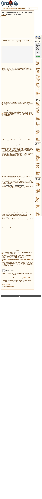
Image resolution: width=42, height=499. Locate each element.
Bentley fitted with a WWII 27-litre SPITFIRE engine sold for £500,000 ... (38, 112)
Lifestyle (15, 8)
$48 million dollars (30, 114)
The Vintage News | (9, 296)
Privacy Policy (17, 296)
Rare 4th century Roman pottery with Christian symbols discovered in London (38, 93)
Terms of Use (22, 296)
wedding (9, 111)
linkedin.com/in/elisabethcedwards (8, 286)
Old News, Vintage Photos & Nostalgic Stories (9, 6)
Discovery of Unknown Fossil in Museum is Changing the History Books (9, 291)
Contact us (23, 8)
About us (19, 8)
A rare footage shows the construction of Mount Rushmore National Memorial (38, 132)
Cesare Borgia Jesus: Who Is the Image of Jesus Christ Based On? (38, 87)
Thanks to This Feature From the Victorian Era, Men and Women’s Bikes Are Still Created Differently (38, 74)
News (4, 8)
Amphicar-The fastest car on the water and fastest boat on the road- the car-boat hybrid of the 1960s (38, 66)
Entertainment (11, 8)
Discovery (6, 8)
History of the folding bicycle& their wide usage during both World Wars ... (38, 162)
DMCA (13, 296)
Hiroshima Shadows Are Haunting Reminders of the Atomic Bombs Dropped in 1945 (38, 81)
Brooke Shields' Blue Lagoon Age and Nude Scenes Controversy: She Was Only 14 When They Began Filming (38, 205)
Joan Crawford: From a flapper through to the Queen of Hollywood (38, 139)
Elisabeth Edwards (10, 270)
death (2, 253)
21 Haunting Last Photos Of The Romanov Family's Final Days (38, 173)
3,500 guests (3, 113)
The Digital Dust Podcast (27, 277)
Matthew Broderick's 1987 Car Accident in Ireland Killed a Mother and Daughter (38, 168)
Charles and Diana (4, 66)
